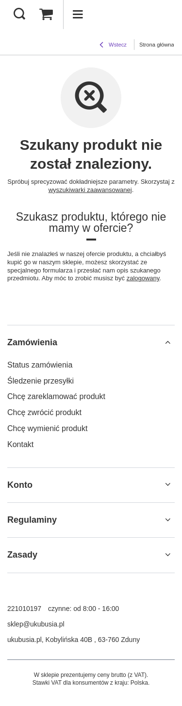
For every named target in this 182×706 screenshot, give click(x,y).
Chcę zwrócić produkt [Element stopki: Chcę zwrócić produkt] (44, 412)
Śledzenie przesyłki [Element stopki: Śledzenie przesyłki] (40, 381)
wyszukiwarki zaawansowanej (90, 189)
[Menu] (77, 14)
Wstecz (113, 45)
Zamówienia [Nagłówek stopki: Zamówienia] (32, 342)
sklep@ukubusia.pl (36, 624)
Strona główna (156, 45)
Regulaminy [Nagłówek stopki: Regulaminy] (32, 520)
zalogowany (143, 278)
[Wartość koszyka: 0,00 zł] (46, 14)
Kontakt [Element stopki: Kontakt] (20, 444)
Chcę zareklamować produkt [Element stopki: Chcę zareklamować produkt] (56, 396)
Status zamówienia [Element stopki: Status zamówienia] (39, 365)
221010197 (24, 608)
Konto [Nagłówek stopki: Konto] (20, 485)
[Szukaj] (19, 14)
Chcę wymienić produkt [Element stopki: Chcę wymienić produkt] (47, 428)
